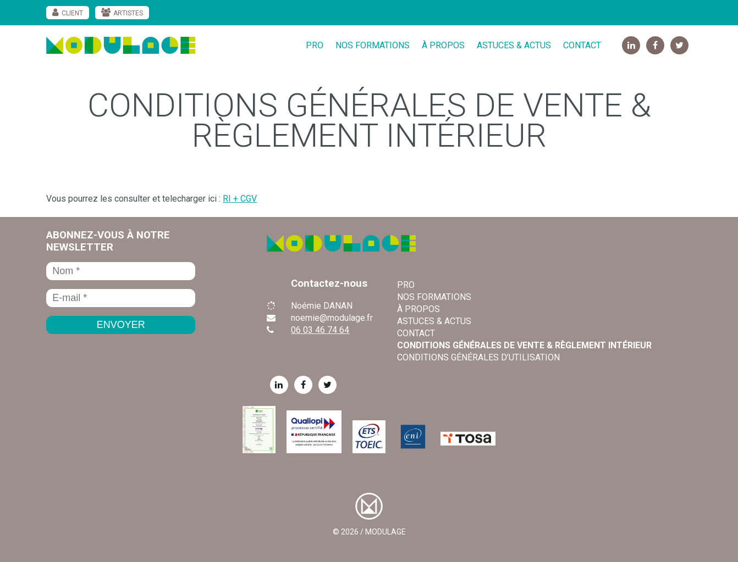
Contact (582, 45)
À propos (443, 45)
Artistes (128, 13)
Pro (314, 45)
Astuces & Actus (514, 45)
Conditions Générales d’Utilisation (478, 357)
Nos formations (372, 45)
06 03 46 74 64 (320, 330)
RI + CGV (240, 198)
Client (72, 13)
